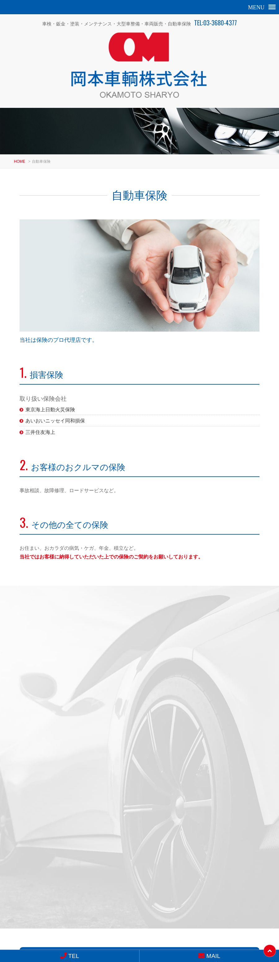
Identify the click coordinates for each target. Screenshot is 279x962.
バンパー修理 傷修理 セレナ (202, 698)
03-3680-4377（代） (123, 891)
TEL (69, 956)
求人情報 (139, 906)
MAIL (114, 793)
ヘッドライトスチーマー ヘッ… (76, 698)
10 (164, 736)
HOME (19, 146)
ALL (252, 605)
